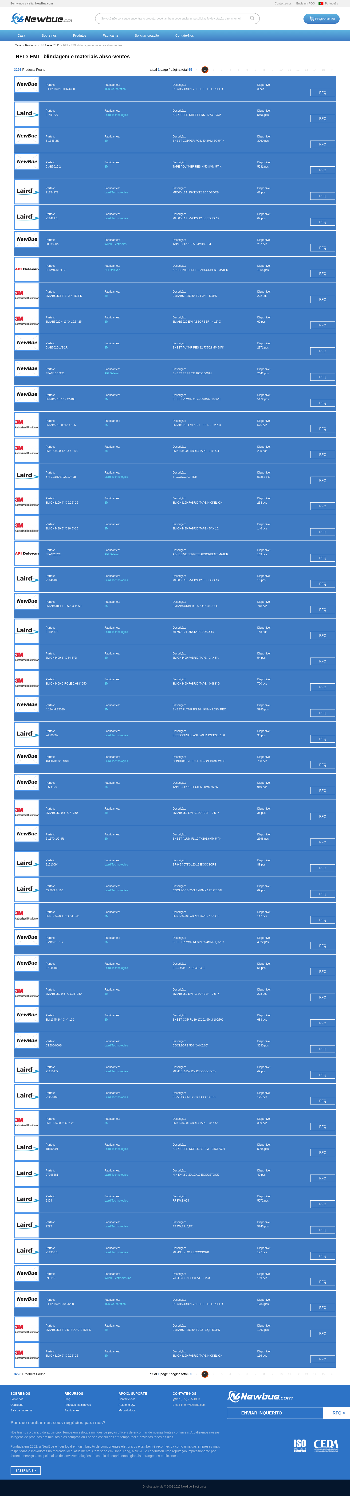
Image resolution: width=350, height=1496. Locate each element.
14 (314, 69)
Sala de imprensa (21, 1410)
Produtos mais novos (78, 1404)
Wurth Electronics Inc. (118, 1278)
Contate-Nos (184, 35)
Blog (67, 1399)
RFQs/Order (325, 18)
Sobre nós (49, 35)
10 (281, 69)
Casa (21, 35)
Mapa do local (127, 1410)
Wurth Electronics (116, 244)
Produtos (79, 35)
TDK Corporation (115, 89)
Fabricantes (72, 1410)
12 (297, 69)
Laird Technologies (116, 115)
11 (289, 69)
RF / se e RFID (49, 45)
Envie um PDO (305, 3)
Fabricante (110, 35)
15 (323, 69)
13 (306, 69)
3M (107, 140)
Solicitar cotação (147, 35)
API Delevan (112, 270)
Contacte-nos (283, 3)
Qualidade (17, 1404)
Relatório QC (127, 1404)
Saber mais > (26, 1470)
